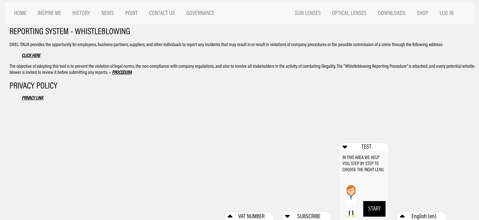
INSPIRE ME (49, 13)
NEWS (107, 13)
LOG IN (447, 13)
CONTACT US (162, 13)
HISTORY (81, 13)
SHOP (422, 13)
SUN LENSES (308, 13)
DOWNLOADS (391, 13)
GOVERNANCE (200, 13)
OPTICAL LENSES (349, 13)
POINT (131, 13)
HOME (20, 13)
